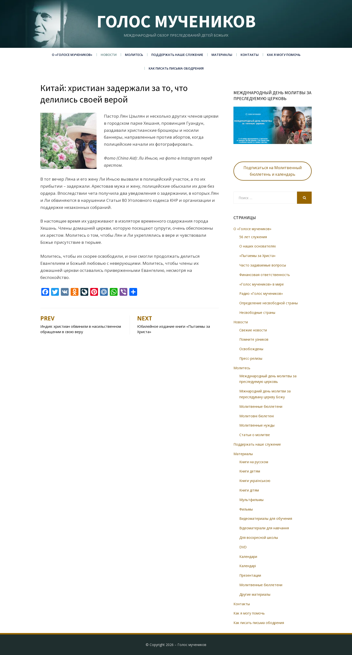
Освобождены (251, 349)
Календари (248, 556)
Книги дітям (249, 490)
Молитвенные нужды (257, 425)
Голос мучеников (176, 21)
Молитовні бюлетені (256, 416)
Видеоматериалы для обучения (265, 518)
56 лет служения (253, 237)
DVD (243, 547)
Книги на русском (253, 462)
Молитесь (134, 54)
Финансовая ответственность (264, 274)
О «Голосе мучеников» (72, 54)
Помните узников (253, 339)
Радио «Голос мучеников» (261, 293)
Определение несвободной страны (268, 303)
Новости (109, 54)
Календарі (247, 565)
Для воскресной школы (258, 537)
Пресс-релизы (250, 358)
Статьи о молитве (254, 434)
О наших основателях (257, 246)
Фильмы (246, 509)
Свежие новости (253, 330)
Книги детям (249, 471)
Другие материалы (254, 594)
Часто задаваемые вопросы (262, 265)
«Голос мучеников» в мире (261, 284)
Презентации (250, 575)
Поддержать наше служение (177, 54)
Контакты (250, 54)
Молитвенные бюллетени (260, 406)
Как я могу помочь (283, 54)
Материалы (221, 54)
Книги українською (254, 480)
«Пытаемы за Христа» (257, 255)
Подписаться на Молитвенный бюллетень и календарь (272, 171)
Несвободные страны (257, 312)
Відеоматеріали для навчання (264, 528)
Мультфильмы (251, 499)
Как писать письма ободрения (176, 68)
